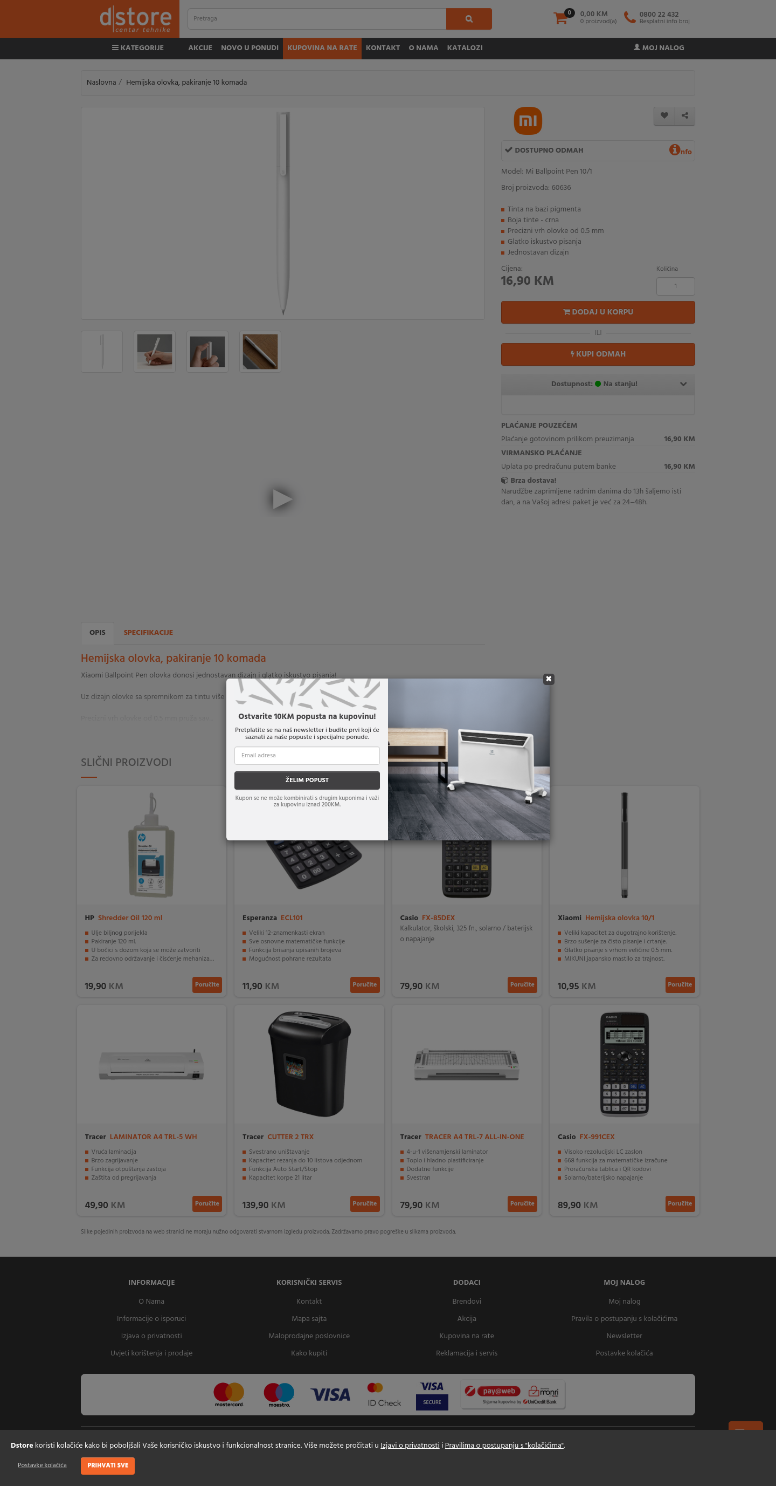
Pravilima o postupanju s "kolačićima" (504, 1446)
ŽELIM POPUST (307, 780)
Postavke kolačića (42, 1465)
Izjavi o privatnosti (409, 1446)
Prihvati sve (107, 1465)
